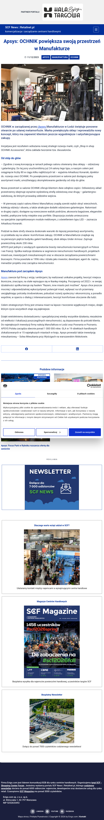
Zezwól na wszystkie (85, 432)
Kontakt (83, 816)
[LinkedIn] (77, 347)
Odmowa (19, 432)
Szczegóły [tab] (52, 394)
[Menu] (96, 28)
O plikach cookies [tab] (86, 394)
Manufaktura (60, 56)
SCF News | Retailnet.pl (22, 26)
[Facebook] (26, 347)
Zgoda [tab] (18, 394)
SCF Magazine (27, 791)
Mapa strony (22, 816)
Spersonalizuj (52, 432)
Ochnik (74, 56)
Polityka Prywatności (39, 816)
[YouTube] (51, 811)
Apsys (46, 56)
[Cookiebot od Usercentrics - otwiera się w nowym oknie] (89, 386)
